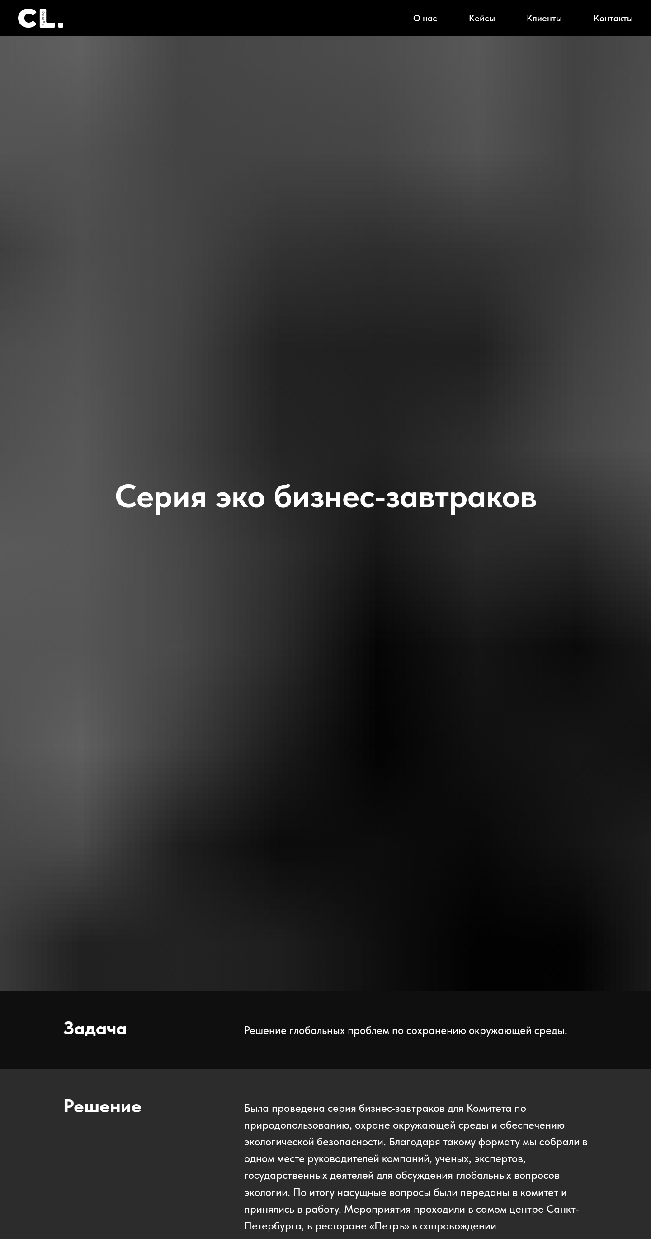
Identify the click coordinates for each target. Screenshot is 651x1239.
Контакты (613, 18)
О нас (425, 18)
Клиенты (544, 18)
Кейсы (482, 18)
